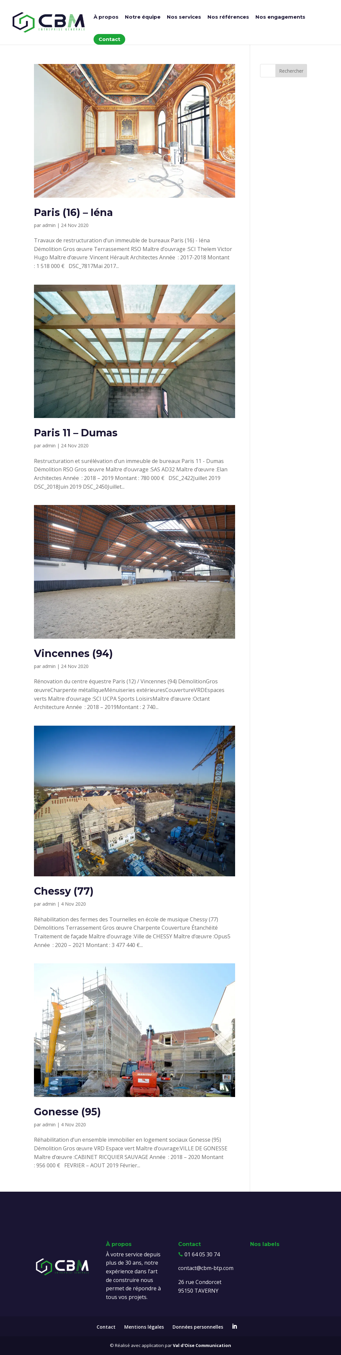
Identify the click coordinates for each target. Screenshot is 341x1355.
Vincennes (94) (73, 653)
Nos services (184, 17)
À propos (106, 17)
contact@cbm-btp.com (205, 1268)
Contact (109, 39)
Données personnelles (197, 1327)
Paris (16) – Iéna (73, 212)
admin (49, 225)
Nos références (228, 17)
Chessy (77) (64, 891)
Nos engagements (280, 17)
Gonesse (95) (67, 1112)
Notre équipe (143, 17)
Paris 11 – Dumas (76, 433)
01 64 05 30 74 (202, 1254)
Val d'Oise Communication (202, 1345)
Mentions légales (144, 1327)
